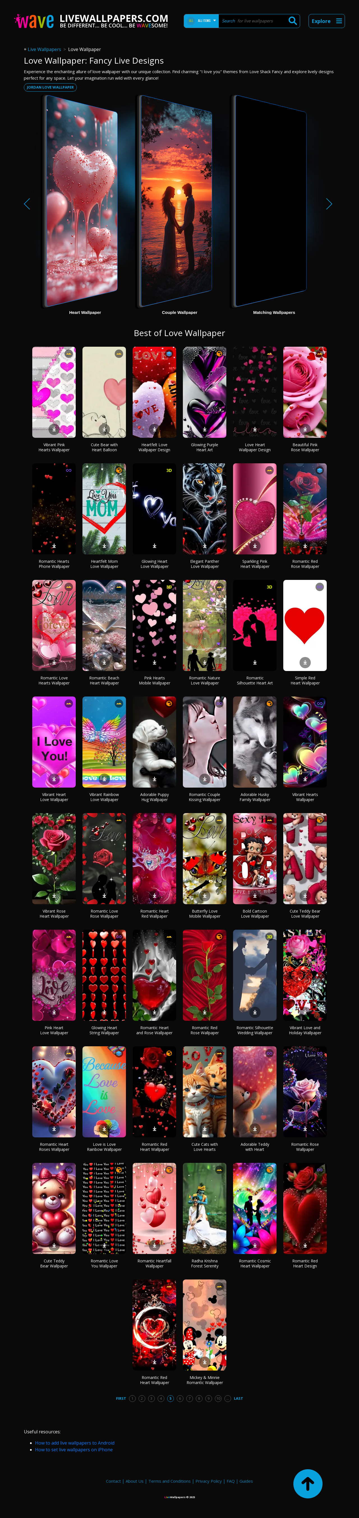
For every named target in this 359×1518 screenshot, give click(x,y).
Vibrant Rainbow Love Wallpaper (104, 797)
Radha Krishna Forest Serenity (204, 1263)
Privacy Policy (208, 1481)
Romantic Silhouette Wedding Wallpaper (254, 1030)
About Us (135, 1481)
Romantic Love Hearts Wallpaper (54, 680)
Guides (246, 1481)
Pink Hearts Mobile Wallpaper (154, 680)
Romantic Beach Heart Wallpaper (104, 680)
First (121, 1398)
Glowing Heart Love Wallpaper (155, 564)
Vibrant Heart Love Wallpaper (54, 797)
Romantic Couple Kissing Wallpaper (204, 797)
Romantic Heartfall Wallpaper (154, 1263)
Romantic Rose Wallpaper (305, 1147)
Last (238, 1398)
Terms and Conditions (169, 1481)
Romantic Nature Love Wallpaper (204, 680)
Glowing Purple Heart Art (204, 447)
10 (218, 1398)
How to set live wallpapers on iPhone (74, 1450)
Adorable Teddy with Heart (255, 1147)
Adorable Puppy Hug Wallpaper (154, 797)
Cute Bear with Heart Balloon (104, 447)
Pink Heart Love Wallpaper (54, 1030)
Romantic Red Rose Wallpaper (305, 564)
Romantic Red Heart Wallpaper (154, 1147)
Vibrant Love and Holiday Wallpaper (305, 1030)
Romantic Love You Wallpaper (104, 1263)
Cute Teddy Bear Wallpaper (54, 1263)
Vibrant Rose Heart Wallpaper (54, 913)
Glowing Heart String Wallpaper (104, 1030)
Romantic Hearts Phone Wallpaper (54, 564)
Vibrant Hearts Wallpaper (305, 797)
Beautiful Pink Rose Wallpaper (305, 447)
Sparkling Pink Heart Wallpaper (255, 564)
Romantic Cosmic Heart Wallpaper (255, 1263)
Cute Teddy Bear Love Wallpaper (305, 913)
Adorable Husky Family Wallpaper (255, 797)
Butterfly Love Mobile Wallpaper (204, 913)
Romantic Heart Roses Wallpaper (54, 1147)
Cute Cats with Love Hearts (205, 1147)
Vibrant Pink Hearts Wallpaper (54, 447)
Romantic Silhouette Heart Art (255, 680)
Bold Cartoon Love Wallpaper (255, 913)
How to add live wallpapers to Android (74, 1443)
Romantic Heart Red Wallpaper (154, 913)
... (227, 1398)
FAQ (231, 1481)
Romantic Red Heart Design (305, 1263)
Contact (113, 1481)
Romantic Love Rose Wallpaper (104, 913)
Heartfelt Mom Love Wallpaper (104, 564)
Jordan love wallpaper (50, 87)
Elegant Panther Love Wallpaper (204, 564)
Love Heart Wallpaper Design (255, 447)
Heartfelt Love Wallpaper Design (154, 447)
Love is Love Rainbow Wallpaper (104, 1147)
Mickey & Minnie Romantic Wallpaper (205, 1380)
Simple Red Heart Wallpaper (305, 680)
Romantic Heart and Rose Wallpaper (154, 1030)
